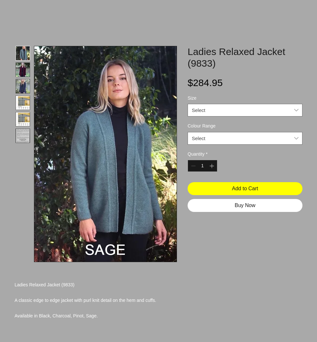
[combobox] (245, 110)
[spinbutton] (202, 165)
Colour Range (201, 125)
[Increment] (212, 165)
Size (192, 98)
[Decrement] (193, 165)
